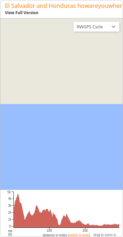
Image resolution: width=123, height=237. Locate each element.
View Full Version (21, 12)
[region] (61, 104)
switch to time (79, 235)
